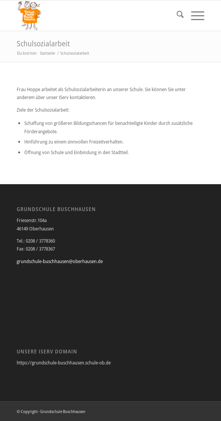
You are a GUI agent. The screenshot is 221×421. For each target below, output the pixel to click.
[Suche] (176, 15)
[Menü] (193, 15)
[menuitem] (176, 15)
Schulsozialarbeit (43, 43)
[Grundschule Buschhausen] (92, 15)
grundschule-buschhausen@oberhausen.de (60, 261)
